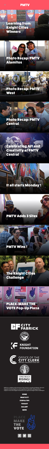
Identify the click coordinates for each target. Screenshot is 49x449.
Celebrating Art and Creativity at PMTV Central (23, 144)
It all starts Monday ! (23, 181)
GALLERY (24, 407)
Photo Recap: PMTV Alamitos (23, 56)
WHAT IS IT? (24, 397)
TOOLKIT (24, 403)
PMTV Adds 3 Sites (22, 210)
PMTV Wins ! (16, 241)
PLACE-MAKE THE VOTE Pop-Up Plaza (22, 301)
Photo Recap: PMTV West (23, 85)
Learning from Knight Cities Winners (18, 24)
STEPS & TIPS (24, 400)
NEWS (24, 410)
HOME (24, 394)
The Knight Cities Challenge (20, 271)
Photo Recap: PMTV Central (23, 116)
